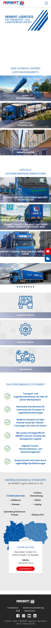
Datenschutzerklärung (33, 607)
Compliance (12, 607)
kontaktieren (25, 568)
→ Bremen (14, 504)
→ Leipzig (36, 504)
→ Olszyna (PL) (36, 514)
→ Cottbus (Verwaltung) (36, 494)
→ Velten (36, 500)
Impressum (29, 610)
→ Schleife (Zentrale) (14, 495)
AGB (18, 610)
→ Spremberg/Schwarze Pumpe (14, 511)
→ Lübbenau (14, 500)
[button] (17, 286)
